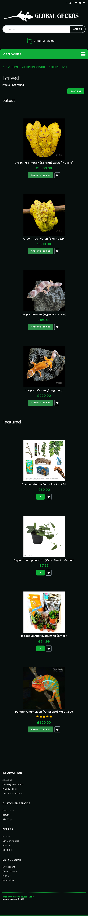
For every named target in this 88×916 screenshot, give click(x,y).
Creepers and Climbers (33, 66)
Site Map (7, 819)
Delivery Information (13, 784)
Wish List (6, 875)
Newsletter (8, 880)
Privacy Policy (9, 788)
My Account (8, 866)
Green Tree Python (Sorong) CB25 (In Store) (44, 163)
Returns (6, 814)
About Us (7, 780)
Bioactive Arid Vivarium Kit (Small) (44, 636)
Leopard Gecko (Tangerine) (44, 390)
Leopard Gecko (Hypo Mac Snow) (44, 314)
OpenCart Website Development (18, 897)
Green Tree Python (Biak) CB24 (44, 239)
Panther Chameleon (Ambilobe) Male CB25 (44, 712)
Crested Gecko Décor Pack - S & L (44, 484)
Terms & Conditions (13, 793)
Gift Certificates (10, 840)
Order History (9, 871)
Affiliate (6, 845)
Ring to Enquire (40, 175)
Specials (7, 849)
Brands (6, 836)
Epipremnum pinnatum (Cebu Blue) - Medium (44, 560)
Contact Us (8, 810)
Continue (76, 91)
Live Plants (13, 66)
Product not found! (58, 66)
